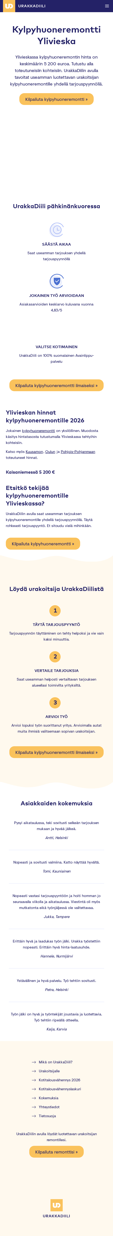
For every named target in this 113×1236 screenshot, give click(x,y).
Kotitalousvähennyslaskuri (56, 1089)
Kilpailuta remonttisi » (56, 1151)
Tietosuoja (44, 1116)
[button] (107, 6)
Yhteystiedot (46, 1107)
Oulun (50, 451)
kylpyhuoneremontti (38, 430)
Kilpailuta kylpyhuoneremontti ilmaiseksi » (56, 385)
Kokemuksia (45, 1098)
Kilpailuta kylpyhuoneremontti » (56, 99)
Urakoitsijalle (46, 1071)
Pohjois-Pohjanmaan (78, 451)
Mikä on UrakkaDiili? (52, 1062)
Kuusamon (34, 451)
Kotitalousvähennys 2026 (56, 1080)
